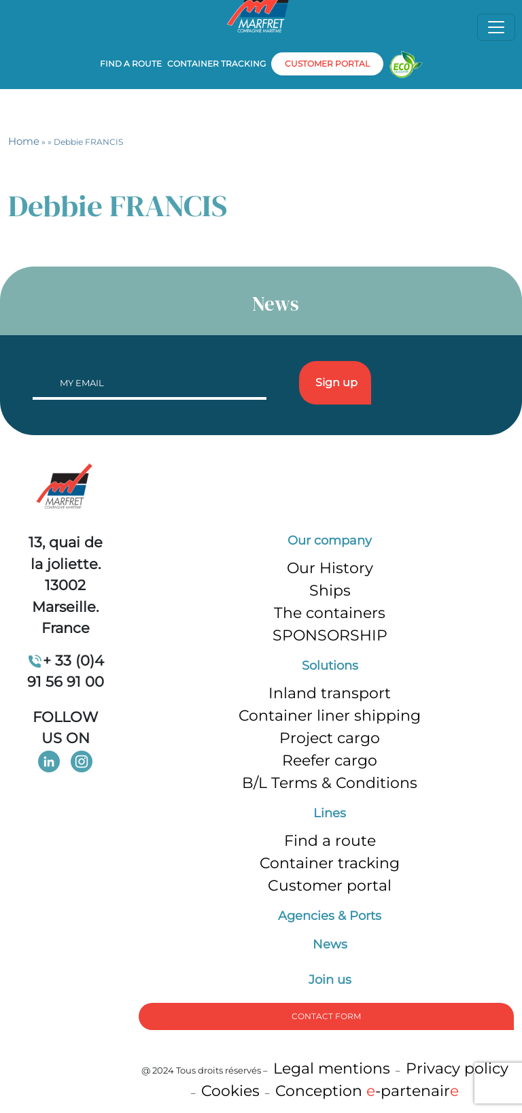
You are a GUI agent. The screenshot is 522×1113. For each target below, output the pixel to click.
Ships (330, 590)
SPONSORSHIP (330, 635)
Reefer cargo (329, 760)
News (330, 944)
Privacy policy (457, 1068)
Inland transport (329, 693)
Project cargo (329, 738)
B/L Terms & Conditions (329, 783)
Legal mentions (331, 1068)
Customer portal (330, 885)
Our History (330, 568)
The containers (329, 613)
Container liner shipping (330, 715)
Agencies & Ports (329, 915)
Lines (329, 813)
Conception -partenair (367, 1091)
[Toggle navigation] (496, 27)
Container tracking (216, 63)
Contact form (326, 1016)
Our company (330, 540)
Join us (330, 979)
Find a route (131, 63)
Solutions (330, 665)
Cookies (230, 1091)
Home (23, 141)
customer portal (327, 63)
